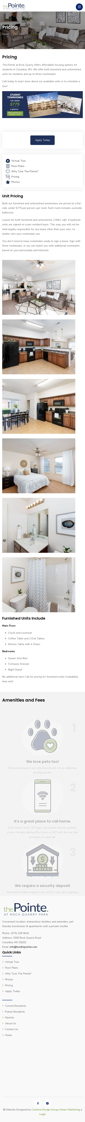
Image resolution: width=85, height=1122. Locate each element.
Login (42, 1114)
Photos (13, 182)
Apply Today (42, 140)
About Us (9, 1023)
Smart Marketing (70, 1109)
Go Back (20, 34)
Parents (8, 1017)
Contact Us (10, 1029)
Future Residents (13, 1011)
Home (5, 34)
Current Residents (14, 1006)
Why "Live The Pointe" (22, 171)
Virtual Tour (16, 161)
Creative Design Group (44, 1109)
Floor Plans (15, 166)
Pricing (12, 177)
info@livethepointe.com (23, 947)
